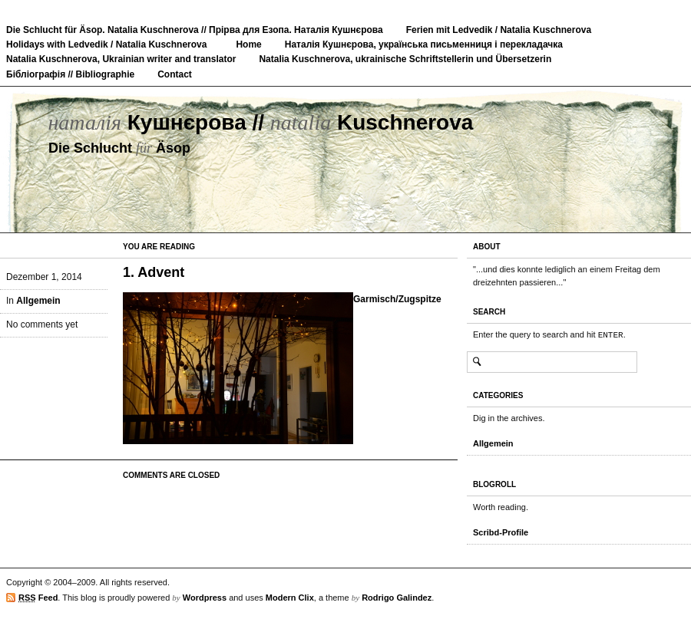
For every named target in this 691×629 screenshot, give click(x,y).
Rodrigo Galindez (396, 597)
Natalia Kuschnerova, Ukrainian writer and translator (121, 59)
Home (248, 44)
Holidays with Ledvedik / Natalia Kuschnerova (106, 44)
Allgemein (38, 300)
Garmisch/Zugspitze (397, 299)
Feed (38, 598)
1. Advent (153, 272)
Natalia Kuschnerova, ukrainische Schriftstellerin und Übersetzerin (405, 59)
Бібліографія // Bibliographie (70, 74)
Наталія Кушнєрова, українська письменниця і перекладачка (424, 44)
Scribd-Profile (500, 532)
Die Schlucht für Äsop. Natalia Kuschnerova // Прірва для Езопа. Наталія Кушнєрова (194, 30)
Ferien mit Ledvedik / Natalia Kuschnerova (498, 30)
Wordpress (204, 597)
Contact (174, 74)
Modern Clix (290, 597)
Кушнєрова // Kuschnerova (260, 122)
